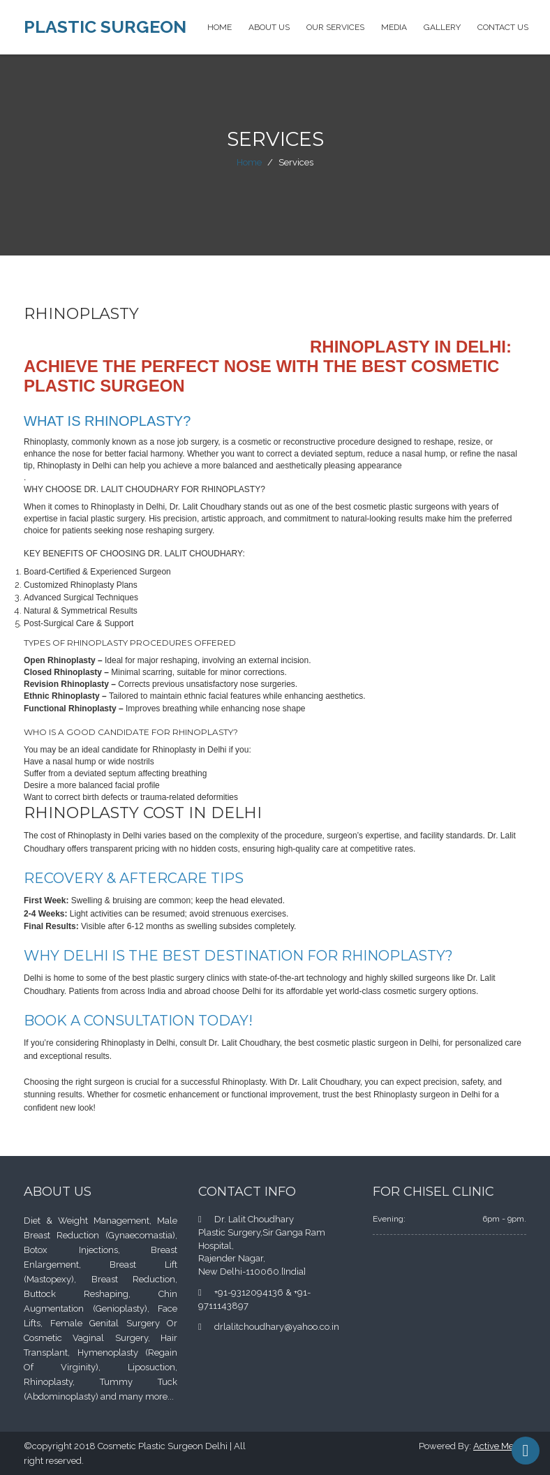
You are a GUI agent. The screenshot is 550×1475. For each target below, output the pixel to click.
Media (394, 27)
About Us (269, 27)
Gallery (442, 27)
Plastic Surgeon (105, 26)
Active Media (499, 1446)
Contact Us (502, 27)
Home (219, 27)
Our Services (335, 27)
